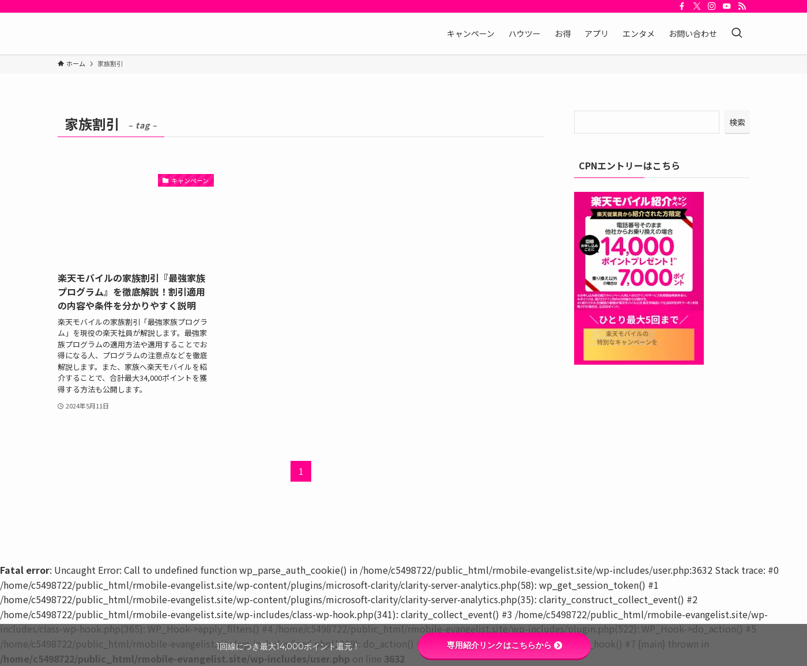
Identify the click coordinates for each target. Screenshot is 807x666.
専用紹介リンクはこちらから (504, 645)
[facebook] (681, 6)
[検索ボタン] (736, 33)
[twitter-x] (696, 6)
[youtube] (726, 6)
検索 (737, 122)
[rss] (741, 6)
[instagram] (711, 6)
